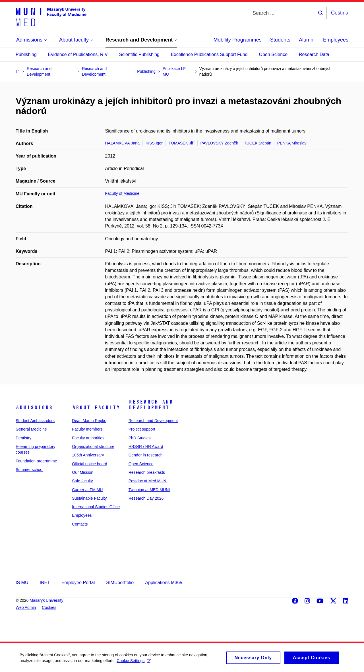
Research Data (314, 54)
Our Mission (82, 472)
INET (45, 582)
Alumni (307, 40)
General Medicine (31, 429)
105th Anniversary (88, 455)
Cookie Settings (134, 663)
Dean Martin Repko (89, 420)
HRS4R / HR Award (146, 446)
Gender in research (146, 455)
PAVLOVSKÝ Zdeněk (219, 143)
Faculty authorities (88, 438)
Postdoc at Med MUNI (148, 481)
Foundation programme (36, 461)
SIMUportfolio (120, 582)
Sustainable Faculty (89, 498)
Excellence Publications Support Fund (209, 54)
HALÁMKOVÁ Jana (122, 143)
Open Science (273, 54)
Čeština (339, 13)
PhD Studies (140, 438)
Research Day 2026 (146, 498)
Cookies (49, 607)
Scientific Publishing (139, 54)
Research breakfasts (147, 472)
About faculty (96, 407)
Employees (335, 40)
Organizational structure (93, 446)
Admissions (34, 407)
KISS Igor (154, 143)
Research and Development (151, 405)
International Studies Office (96, 506)
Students (280, 40)
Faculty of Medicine (122, 193)
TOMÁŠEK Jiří (182, 143)
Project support (142, 429)
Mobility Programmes (238, 40)
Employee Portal (78, 582)
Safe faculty (82, 481)
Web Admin (26, 607)
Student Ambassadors (35, 420)
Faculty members (87, 429)
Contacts (80, 524)
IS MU (22, 582)
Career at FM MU (87, 489)
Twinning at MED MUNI (149, 489)
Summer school (29, 469)
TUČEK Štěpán (257, 143)
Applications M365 (163, 582)
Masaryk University (46, 600)
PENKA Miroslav (292, 143)
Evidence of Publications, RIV (78, 54)
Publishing (26, 54)
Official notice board (89, 464)
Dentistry (23, 438)
